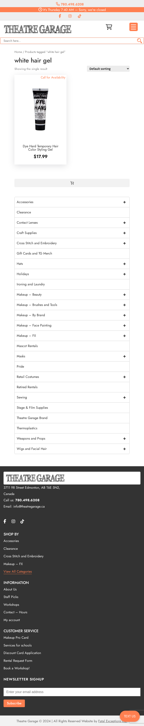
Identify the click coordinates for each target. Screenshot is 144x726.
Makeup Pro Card (16, 637)
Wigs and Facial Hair (73, 449)
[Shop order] (108, 69)
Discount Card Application (22, 652)
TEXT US (130, 716)
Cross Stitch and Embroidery (73, 243)
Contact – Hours (15, 612)
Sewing (73, 397)
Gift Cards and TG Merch (34, 253)
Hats (73, 264)
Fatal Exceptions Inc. (112, 721)
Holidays (73, 274)
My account (12, 620)
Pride (20, 366)
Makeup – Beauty (73, 295)
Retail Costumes (73, 377)
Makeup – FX (73, 336)
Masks (73, 356)
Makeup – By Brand (73, 315)
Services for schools (18, 645)
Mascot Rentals (27, 345)
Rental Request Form (18, 660)
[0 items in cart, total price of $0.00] (72, 183)
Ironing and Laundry (31, 284)
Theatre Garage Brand (32, 417)
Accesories (11, 540)
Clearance (24, 212)
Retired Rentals (27, 387)
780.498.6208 (70, 4)
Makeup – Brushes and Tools (73, 305)
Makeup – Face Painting (73, 325)
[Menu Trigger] (133, 27)
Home (18, 52)
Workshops (11, 604)
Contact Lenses (73, 223)
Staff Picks (11, 596)
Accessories (73, 202)
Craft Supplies (73, 233)
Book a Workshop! (17, 668)
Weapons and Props (73, 439)
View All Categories (18, 571)
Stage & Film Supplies (32, 407)
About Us (10, 589)
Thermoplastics (27, 428)
